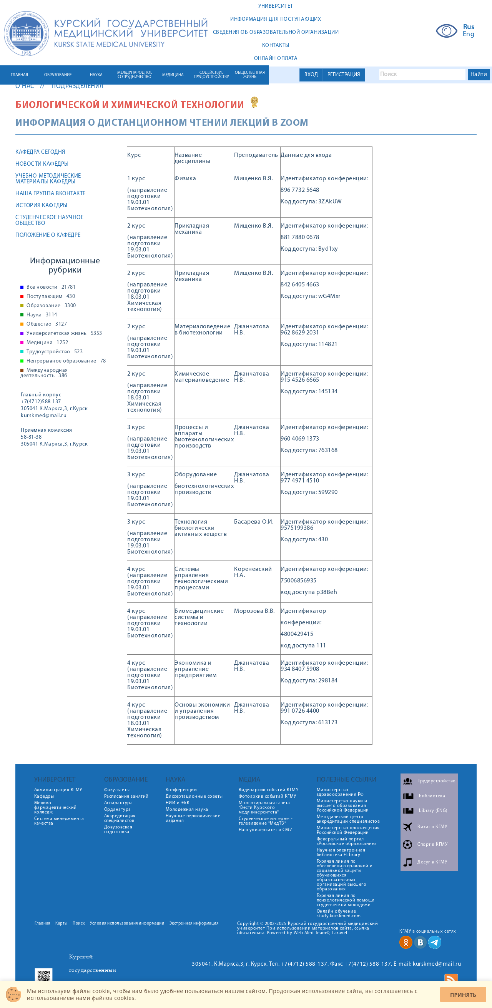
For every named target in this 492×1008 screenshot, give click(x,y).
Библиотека (432, 796)
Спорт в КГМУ (432, 844)
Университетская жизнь (64, 333)
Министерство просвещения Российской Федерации (348, 830)
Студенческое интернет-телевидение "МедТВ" (266, 821)
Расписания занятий (126, 796)
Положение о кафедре (48, 235)
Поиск (79, 924)
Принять (463, 994)
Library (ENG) (433, 810)
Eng (469, 34)
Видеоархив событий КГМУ (269, 790)
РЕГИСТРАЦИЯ (343, 75)
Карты (61, 924)
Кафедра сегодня (40, 152)
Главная (42, 924)
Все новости (51, 287)
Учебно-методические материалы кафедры (48, 179)
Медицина (47, 343)
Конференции (181, 790)
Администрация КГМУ (58, 790)
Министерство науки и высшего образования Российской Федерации (343, 806)
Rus (468, 27)
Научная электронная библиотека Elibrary (341, 852)
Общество (47, 324)
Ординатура (117, 809)
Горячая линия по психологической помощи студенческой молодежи (346, 900)
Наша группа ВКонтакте (50, 194)
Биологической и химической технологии (129, 105)
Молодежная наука (187, 809)
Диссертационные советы (194, 796)
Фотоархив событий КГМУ (267, 796)
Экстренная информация (194, 924)
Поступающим (51, 296)
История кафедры (41, 206)
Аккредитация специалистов (120, 818)
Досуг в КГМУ (432, 862)
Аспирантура (118, 803)
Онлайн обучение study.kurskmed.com (339, 913)
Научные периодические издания (193, 818)
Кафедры (44, 796)
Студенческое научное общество (49, 220)
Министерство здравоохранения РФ (340, 792)
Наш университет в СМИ (266, 830)
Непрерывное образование (66, 361)
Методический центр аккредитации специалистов (348, 819)
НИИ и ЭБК (178, 803)
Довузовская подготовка (118, 829)
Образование (51, 306)
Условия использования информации (127, 924)
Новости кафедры (42, 164)
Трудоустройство (55, 352)
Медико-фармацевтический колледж (55, 808)
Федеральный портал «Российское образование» (347, 841)
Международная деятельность (44, 373)
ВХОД (311, 75)
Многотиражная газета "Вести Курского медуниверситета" (264, 808)
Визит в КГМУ (432, 827)
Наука (42, 315)
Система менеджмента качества (59, 821)
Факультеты (117, 790)
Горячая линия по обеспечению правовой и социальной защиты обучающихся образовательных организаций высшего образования (345, 875)
